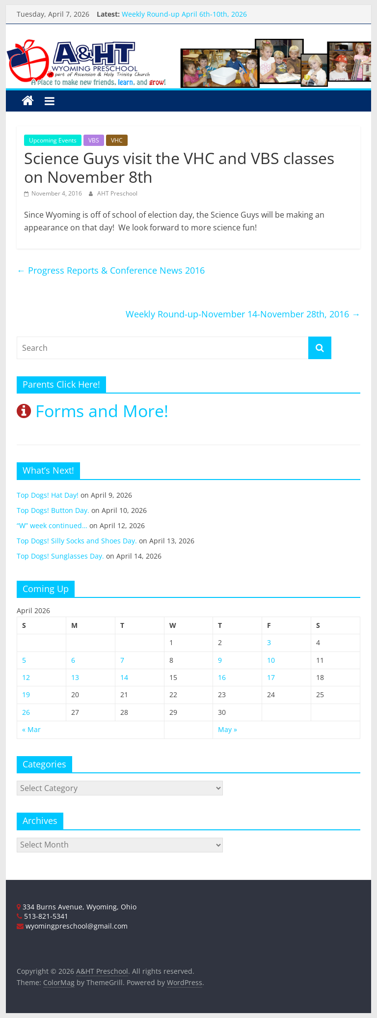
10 (271, 660)
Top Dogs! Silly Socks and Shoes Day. (77, 540)
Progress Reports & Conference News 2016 (111, 270)
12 (26, 677)
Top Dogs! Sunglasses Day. (60, 556)
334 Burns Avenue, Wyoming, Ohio (76, 906)
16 (222, 677)
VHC (117, 140)
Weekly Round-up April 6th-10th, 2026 (184, 14)
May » (227, 729)
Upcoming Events (53, 140)
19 (26, 694)
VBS (93, 140)
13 (75, 677)
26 (26, 712)
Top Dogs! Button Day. (53, 510)
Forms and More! (92, 410)
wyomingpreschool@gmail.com (72, 926)
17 (271, 677)
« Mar (31, 729)
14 (124, 677)
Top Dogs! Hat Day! (48, 495)
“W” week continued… (52, 525)
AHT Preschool (117, 193)
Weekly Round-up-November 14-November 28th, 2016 (243, 314)
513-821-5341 (42, 916)
